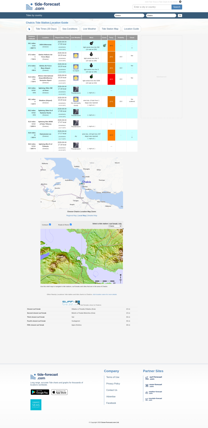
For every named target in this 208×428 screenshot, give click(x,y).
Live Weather (89, 29)
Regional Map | (72, 250)
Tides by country (34, 15)
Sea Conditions (69, 29)
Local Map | (82, 250)
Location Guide (131, 29)
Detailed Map (92, 250)
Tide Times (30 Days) (46, 29)
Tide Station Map (110, 29)
